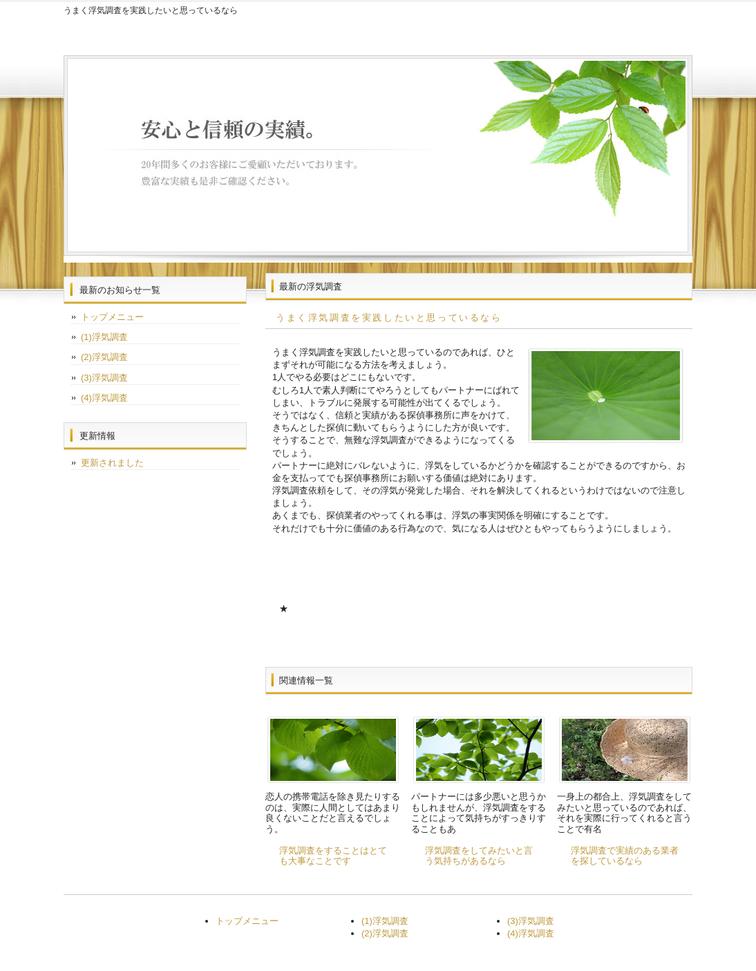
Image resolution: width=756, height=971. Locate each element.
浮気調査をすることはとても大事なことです (333, 856)
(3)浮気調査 (104, 378)
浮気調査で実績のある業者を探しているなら (625, 856)
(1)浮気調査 (104, 337)
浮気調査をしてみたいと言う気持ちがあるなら (479, 856)
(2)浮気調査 (104, 357)
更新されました (112, 463)
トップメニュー (112, 317)
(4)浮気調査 (104, 398)
